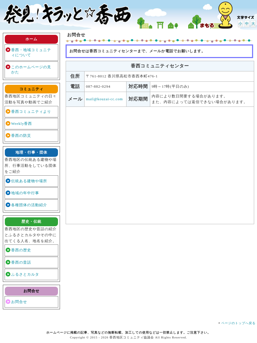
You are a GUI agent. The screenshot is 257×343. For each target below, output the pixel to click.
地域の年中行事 (25, 193)
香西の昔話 (21, 262)
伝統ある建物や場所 (29, 181)
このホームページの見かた (31, 69)
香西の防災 (21, 135)
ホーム (31, 39)
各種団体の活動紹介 (29, 205)
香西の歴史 (21, 250)
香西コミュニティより (31, 111)
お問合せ (19, 302)
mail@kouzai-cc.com (104, 99)
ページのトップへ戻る (238, 323)
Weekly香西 (21, 123)
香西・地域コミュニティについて (31, 52)
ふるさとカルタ (25, 274)
